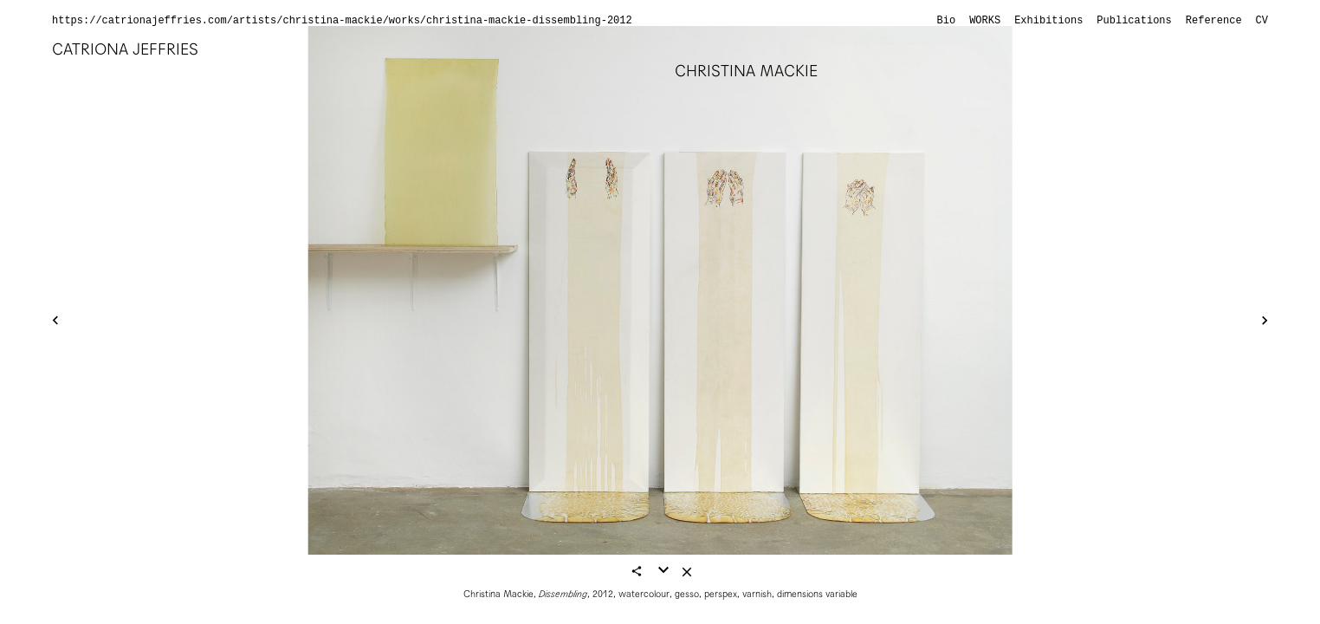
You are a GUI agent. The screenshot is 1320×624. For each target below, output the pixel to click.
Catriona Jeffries (125, 49)
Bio (946, 21)
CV (1262, 21)
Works (984, 21)
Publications (1134, 21)
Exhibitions (1048, 21)
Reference (1214, 21)
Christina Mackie (746, 70)
